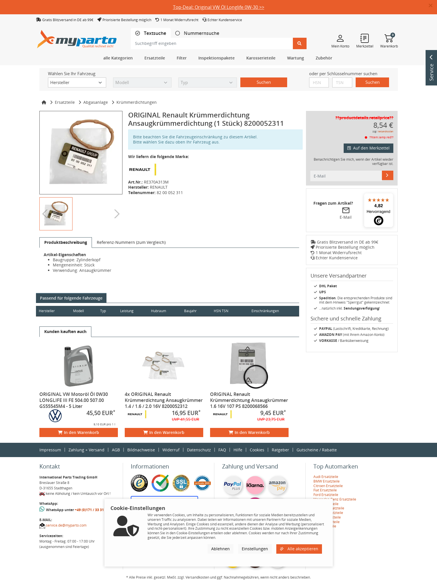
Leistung (131, 310)
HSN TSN (229, 310)
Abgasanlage (95, 102)
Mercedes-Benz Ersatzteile (334, 499)
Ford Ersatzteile (325, 494)
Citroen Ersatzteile (328, 485)
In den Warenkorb (78, 432)
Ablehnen (220, 548)
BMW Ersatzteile (326, 481)
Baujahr (197, 310)
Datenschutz (199, 450)
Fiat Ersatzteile (325, 490)
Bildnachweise (141, 450)
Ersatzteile (65, 102)
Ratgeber (280, 450)
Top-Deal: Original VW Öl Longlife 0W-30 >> (218, 7)
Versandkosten (385, 131)
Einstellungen (255, 548)
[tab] (151, 33)
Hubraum (164, 310)
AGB (116, 450)
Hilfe (237, 450)
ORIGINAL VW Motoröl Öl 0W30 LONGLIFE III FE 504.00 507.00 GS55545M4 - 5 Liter (73, 400)
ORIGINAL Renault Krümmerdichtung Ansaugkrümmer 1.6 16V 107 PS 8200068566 (249, 400)
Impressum (50, 450)
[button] (433, 5)
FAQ (222, 450)
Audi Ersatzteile (325, 476)
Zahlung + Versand (86, 450)
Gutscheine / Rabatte (317, 450)
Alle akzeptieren (299, 548)
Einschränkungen (263, 310)
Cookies (257, 450)
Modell (80, 310)
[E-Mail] (387, 175)
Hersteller (47, 310)
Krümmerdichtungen (136, 102)
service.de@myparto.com (66, 525)
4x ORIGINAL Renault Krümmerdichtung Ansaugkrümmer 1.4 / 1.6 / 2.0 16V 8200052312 (164, 400)
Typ (106, 310)
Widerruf (171, 450)
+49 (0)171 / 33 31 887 (93, 509)
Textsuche (154, 33)
